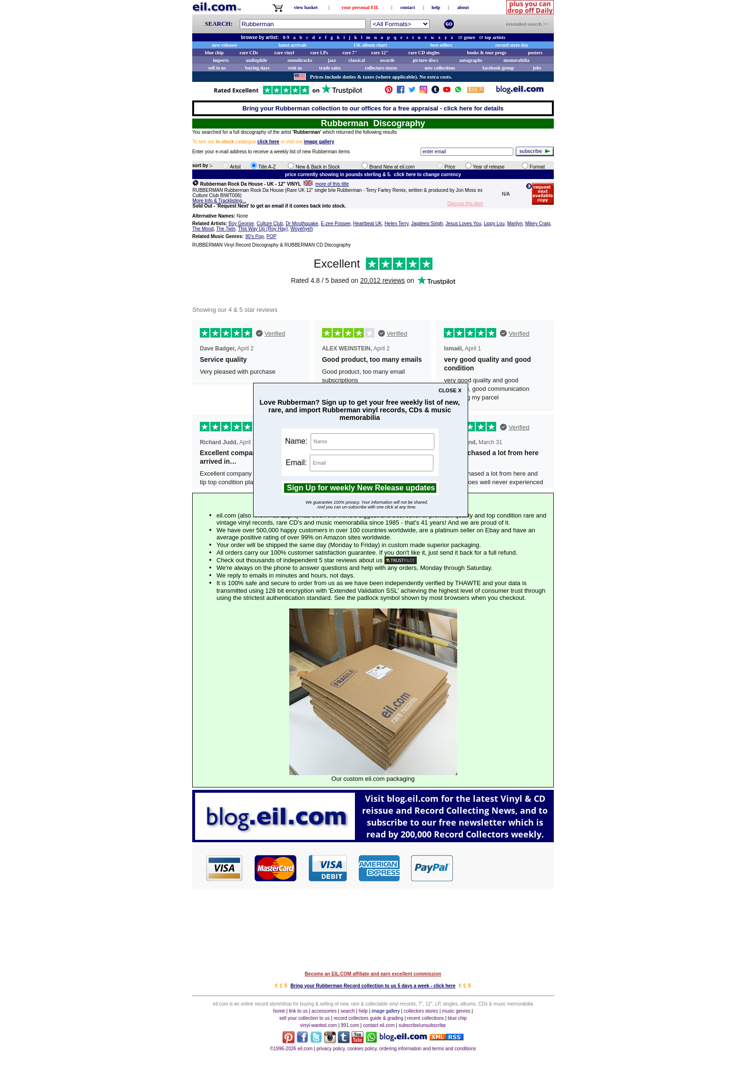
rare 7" (349, 52)
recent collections (425, 1018)
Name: (359, 441)
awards (387, 60)
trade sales (330, 67)
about (463, 7)
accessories (324, 1011)
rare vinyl (284, 52)
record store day (512, 45)
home (279, 1011)
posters (535, 52)
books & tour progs (486, 52)
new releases (224, 45)
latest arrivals (293, 45)
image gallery (386, 1011)
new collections (440, 67)
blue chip (214, 52)
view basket (306, 7)
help (436, 7)
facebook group (498, 67)
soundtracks (299, 60)
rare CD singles (424, 52)
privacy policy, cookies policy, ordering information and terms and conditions (396, 1048)
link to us (298, 1011)
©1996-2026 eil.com (291, 1048)
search (348, 1011)
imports (220, 60)
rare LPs (319, 52)
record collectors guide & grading (368, 1018)
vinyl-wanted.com (318, 1025)
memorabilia (516, 60)
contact (407, 7)
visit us (295, 67)
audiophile (256, 60)
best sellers (441, 45)
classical (356, 60)
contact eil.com (379, 1025)
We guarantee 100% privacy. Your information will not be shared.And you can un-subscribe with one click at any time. (366, 504)
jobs (537, 67)
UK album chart (370, 45)
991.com (350, 1025)
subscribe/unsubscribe (422, 1025)
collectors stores (381, 67)
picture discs (425, 60)
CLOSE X (450, 390)
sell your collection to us (304, 1018)
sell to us (217, 67)
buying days (257, 67)
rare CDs (248, 52)
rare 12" (379, 52)
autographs (470, 60)
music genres (456, 1011)
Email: (360, 463)
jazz (332, 60)
